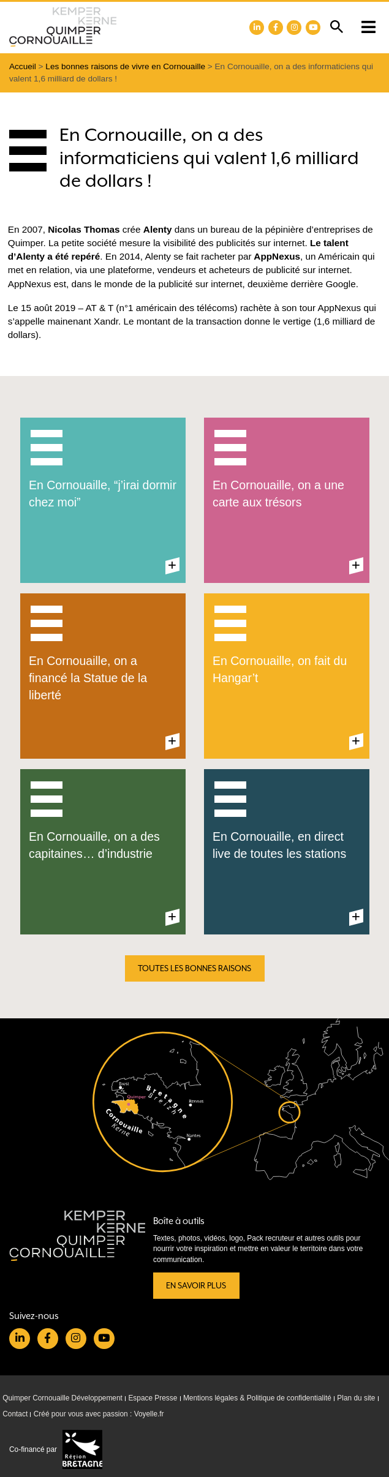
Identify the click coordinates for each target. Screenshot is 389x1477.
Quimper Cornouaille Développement (62, 1398)
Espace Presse (152, 1398)
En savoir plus (196, 1285)
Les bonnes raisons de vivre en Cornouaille (125, 66)
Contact (15, 1414)
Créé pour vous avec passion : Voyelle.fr (99, 1414)
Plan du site (356, 1398)
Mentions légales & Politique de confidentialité (257, 1398)
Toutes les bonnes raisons (194, 968)
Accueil (22, 66)
